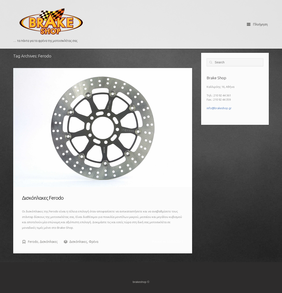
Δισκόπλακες (49, 241)
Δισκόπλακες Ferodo (42, 198)
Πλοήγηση (257, 24)
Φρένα (93, 241)
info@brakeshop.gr (219, 108)
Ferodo (33, 241)
